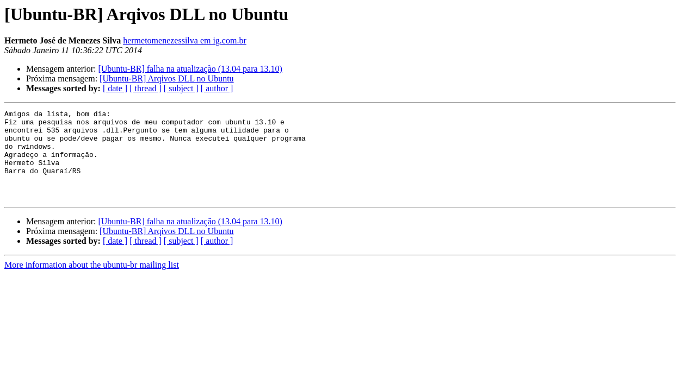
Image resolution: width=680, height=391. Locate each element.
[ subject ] (181, 88)
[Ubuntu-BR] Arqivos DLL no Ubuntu (167, 78)
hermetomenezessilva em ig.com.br (184, 40)
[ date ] (115, 88)
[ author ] (217, 88)
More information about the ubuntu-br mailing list (91, 282)
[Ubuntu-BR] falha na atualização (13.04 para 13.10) (190, 68)
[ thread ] (145, 88)
